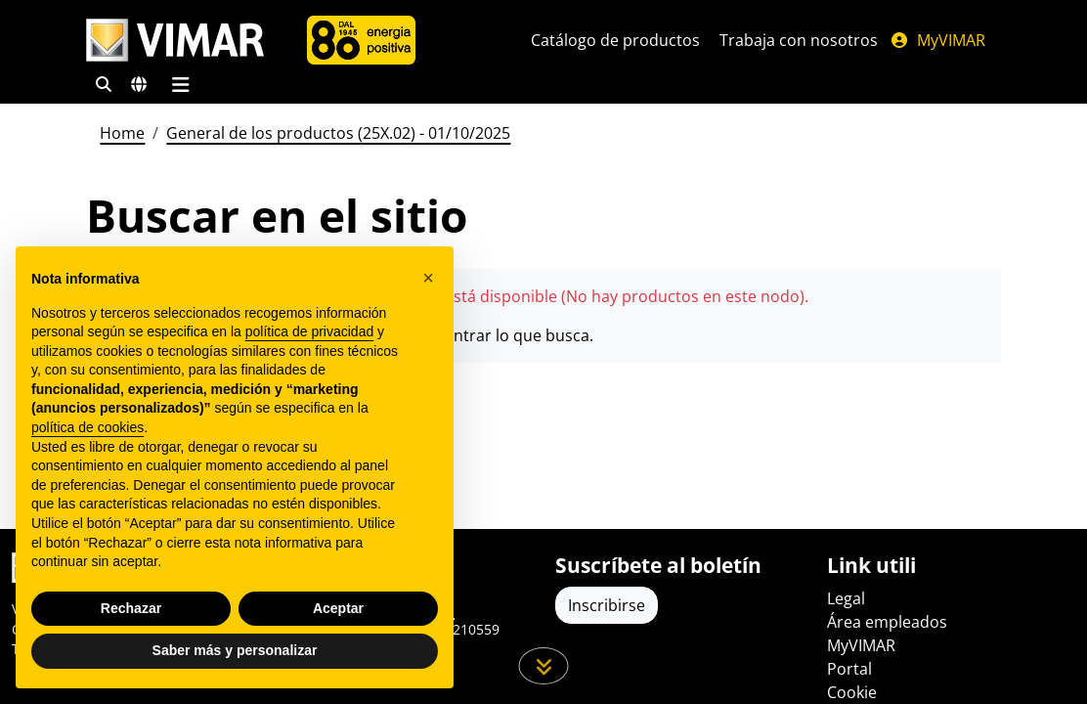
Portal (849, 669)
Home (122, 133)
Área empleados (887, 622)
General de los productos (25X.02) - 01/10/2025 (338, 133)
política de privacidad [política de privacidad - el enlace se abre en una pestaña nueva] (309, 331)
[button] (428, 277)
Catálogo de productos (615, 40)
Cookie (852, 692)
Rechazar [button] (131, 608)
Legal (846, 598)
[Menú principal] (180, 84)
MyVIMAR (937, 40)
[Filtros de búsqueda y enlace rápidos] (103, 84)
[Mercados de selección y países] (139, 84)
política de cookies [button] (87, 427)
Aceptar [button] (338, 608)
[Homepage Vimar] (175, 40)
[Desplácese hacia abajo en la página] (544, 665)
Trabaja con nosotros (798, 40)
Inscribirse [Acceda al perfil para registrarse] (606, 605)
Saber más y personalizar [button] (235, 650)
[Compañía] (361, 40)
